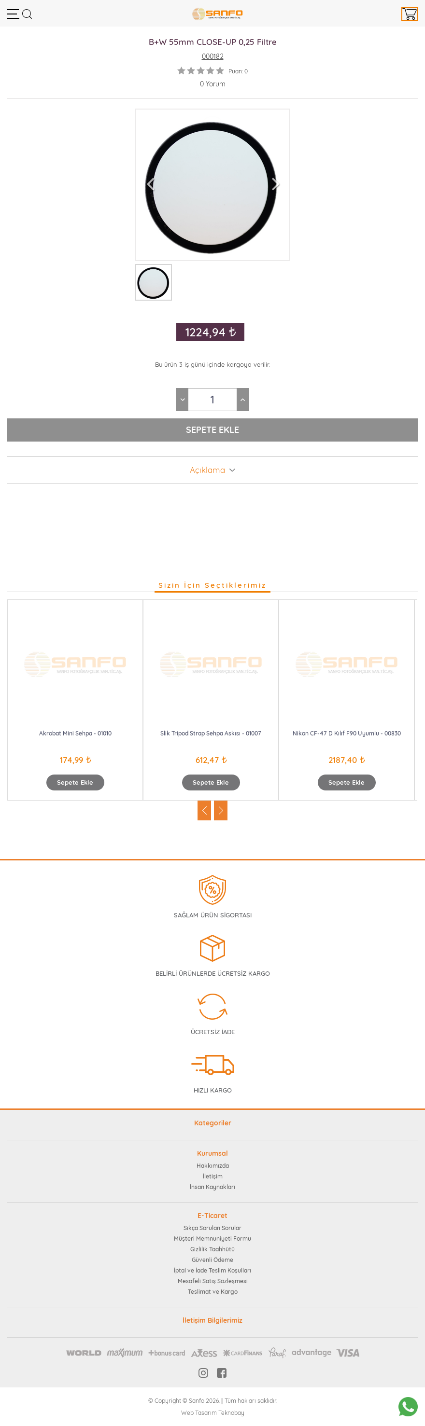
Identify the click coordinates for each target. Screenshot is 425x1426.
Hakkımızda (213, 1165)
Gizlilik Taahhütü (212, 1249)
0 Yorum (213, 84)
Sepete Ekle (75, 782)
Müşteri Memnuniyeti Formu (212, 1238)
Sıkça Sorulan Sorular (212, 1228)
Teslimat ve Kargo (213, 1291)
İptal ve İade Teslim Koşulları (212, 1270)
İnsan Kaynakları (212, 1187)
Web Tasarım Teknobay (212, 1412)
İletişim (213, 1176)
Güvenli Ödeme (212, 1259)
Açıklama (207, 470)
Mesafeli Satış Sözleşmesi (213, 1281)
